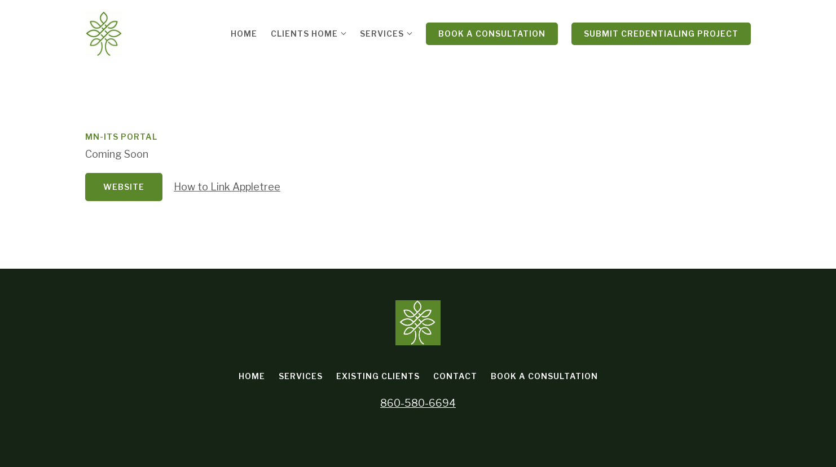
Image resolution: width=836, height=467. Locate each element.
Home (244, 33)
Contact (455, 376)
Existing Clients (378, 376)
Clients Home (304, 33)
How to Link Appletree (227, 187)
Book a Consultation (491, 33)
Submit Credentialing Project (661, 33)
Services (382, 33)
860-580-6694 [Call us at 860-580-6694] (418, 403)
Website (123, 187)
